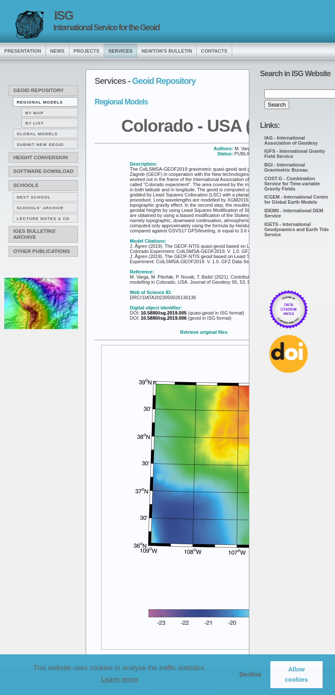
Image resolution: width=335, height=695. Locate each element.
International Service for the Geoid (106, 27)
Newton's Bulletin (166, 50)
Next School (34, 197)
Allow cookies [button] (296, 674)
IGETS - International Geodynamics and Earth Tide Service (296, 229)
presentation (22, 50)
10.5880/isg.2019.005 (162, 312)
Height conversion (40, 157)
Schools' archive (40, 207)
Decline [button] (250, 674)
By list (34, 123)
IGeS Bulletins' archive (34, 234)
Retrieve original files (203, 332)
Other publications (41, 251)
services (120, 50)
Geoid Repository (38, 90)
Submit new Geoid (40, 144)
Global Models (37, 133)
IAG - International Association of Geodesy (291, 140)
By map (34, 112)
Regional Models (40, 102)
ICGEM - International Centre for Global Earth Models (296, 199)
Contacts (214, 50)
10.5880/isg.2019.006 (162, 318)
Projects (86, 50)
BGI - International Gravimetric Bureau (286, 167)
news (57, 50)
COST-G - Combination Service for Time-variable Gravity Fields (292, 183)
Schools (25, 185)
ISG (63, 15)
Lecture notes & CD (43, 218)
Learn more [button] (119, 679)
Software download (43, 171)
